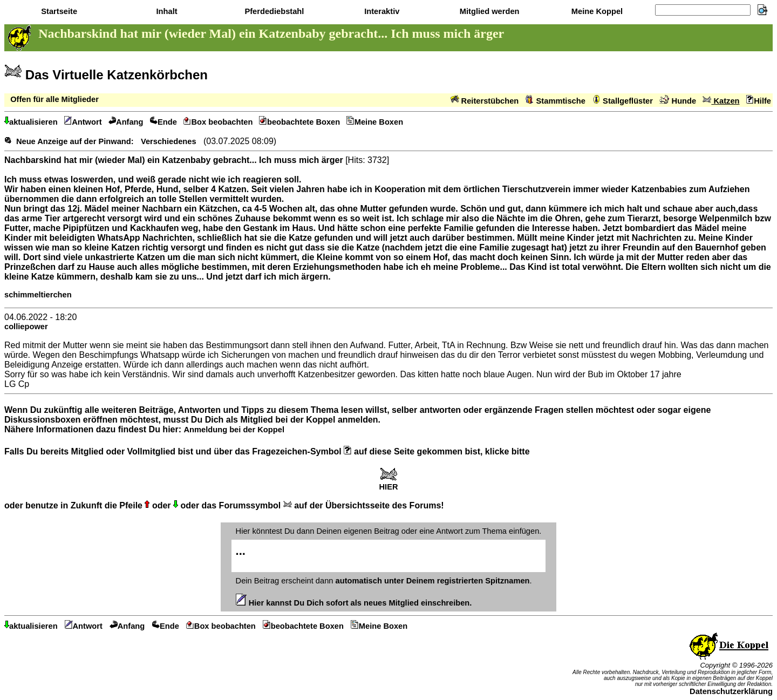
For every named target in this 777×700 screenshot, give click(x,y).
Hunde (677, 101)
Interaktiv (380, 11)
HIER (388, 483)
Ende (163, 122)
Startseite (58, 11)
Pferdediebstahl (273, 11)
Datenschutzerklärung (731, 691)
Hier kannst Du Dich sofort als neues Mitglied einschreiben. (354, 603)
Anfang (126, 122)
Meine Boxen (374, 122)
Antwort (83, 122)
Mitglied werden (489, 11)
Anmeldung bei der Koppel (233, 429)
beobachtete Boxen (299, 122)
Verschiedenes (168, 141)
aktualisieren (31, 122)
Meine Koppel (596, 11)
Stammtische (555, 101)
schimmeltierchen (38, 294)
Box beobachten (218, 122)
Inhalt (165, 11)
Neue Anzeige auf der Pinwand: (75, 141)
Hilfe (758, 101)
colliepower (26, 326)
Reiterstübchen (485, 101)
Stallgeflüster (622, 101)
